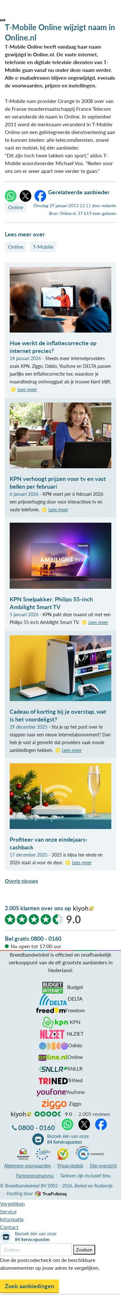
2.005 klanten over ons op (38, 908)
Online (15, 207)
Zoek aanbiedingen (29, 1285)
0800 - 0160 (36, 1127)
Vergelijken (12, 1203)
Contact (9, 1227)
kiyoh (83, 909)
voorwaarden (27, 1165)
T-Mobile (43, 247)
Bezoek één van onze (68, 1139)
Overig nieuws (21, 881)
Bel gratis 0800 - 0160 (33, 938)
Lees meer (27, 389)
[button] (2, 20)
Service (8, 1211)
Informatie (12, 1219)
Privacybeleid (70, 1165)
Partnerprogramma (35, 1175)
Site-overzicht (103, 1165)
